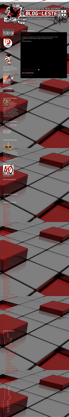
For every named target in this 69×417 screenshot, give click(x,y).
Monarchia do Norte (7, 266)
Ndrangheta (5, 271)
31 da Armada (6, 204)
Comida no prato (6, 230)
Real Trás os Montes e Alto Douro (10, 298)
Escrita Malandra (6, 238)
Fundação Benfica (7, 252)
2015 (6, 335)
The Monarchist (6, 312)
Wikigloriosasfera (6, 322)
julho (7, 388)
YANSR (4, 324)
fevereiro (8, 397)
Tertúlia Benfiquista (7, 311)
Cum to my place (6, 234)
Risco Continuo (6, 302)
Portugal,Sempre (6, 293)
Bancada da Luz (6, 211)
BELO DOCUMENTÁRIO (10, 380)
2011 (6, 404)
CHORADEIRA (26, 34)
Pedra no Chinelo (6, 289)
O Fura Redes (6, 279)
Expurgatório (5, 242)
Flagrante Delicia (6, 248)
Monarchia (5, 265)
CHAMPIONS (8, 363)
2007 (6, 412)
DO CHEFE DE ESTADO (10, 366)
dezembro (8, 338)
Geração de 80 (6, 255)
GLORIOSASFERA (7, 253)
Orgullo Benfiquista (7, 286)
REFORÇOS (8, 384)
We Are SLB (5, 320)
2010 (6, 406)
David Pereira (6, 235)
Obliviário (5, 284)
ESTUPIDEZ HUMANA (10, 376)
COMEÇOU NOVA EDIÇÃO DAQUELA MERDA (11, 352)
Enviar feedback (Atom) (32, 83)
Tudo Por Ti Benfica (7, 316)
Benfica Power (6, 215)
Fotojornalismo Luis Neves (8, 250)
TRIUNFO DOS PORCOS (10, 345)
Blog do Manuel (6, 220)
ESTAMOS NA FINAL (9, 357)
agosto (7, 386)
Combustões (5, 229)
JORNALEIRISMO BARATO (11, 373)
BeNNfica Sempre (7, 214)
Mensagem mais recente (29, 80)
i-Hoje (4, 325)
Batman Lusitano (6, 212)
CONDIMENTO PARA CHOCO (11, 368)
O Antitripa (5, 276)
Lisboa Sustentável (7, 261)
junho (7, 389)
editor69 (12, 100)
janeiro (7, 398)
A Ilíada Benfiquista (7, 206)
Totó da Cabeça (6, 314)
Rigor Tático (5, 301)
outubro (7, 342)
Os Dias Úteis (6, 288)
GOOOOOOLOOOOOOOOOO (11, 382)
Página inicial (46, 80)
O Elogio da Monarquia (8, 278)
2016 (6, 333)
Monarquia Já (6, 268)
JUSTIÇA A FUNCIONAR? (10, 378)
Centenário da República (8, 225)
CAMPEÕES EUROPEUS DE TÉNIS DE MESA (11, 348)
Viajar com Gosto (6, 317)
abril (7, 393)
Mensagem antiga (61, 80)
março (7, 395)
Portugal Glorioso (6, 291)
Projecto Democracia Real (8, 294)
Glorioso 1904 (6, 256)
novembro (8, 340)
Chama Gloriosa (6, 227)
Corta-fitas (5, 232)
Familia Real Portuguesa (8, 245)
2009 (6, 408)
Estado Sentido (6, 240)
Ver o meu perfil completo (8, 118)
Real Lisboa (5, 296)
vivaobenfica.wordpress (8, 327)
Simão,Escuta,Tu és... (7, 306)
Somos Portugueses (7, 307)
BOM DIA (7, 361)
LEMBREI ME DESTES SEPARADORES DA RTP (11, 355)
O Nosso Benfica (6, 281)
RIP (6, 375)
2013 (6, 401)
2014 (6, 336)
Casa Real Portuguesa (7, 222)
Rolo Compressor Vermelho (9, 304)
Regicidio (5, 299)
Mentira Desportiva (7, 263)
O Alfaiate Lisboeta (7, 275)
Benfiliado (5, 217)
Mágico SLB (5, 270)
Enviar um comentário (28, 75)
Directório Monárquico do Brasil (9, 237)
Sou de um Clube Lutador (8, 309)
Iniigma (4, 258)
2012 (6, 402)
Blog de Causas (6, 219)
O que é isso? (6, 283)
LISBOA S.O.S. (6, 260)
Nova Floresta (6, 273)
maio (7, 391)
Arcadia (4, 209)
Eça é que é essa (6, 243)
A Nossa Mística (6, 207)
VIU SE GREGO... (9, 359)
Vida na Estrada (6, 319)
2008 (6, 410)
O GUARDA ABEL (9, 364)
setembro (8, 343)
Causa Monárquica (7, 224)
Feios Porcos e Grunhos (8, 247)
